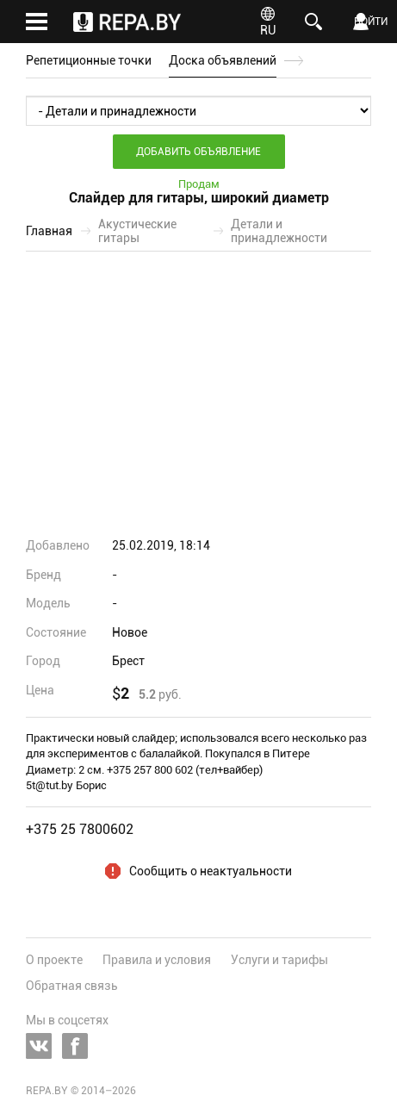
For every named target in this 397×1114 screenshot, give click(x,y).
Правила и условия (156, 960)
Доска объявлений (222, 60)
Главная (49, 231)
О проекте (54, 960)
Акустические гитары (137, 231)
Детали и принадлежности (279, 231)
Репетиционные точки (89, 60)
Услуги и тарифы (279, 960)
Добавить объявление (198, 152)
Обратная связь (72, 986)
